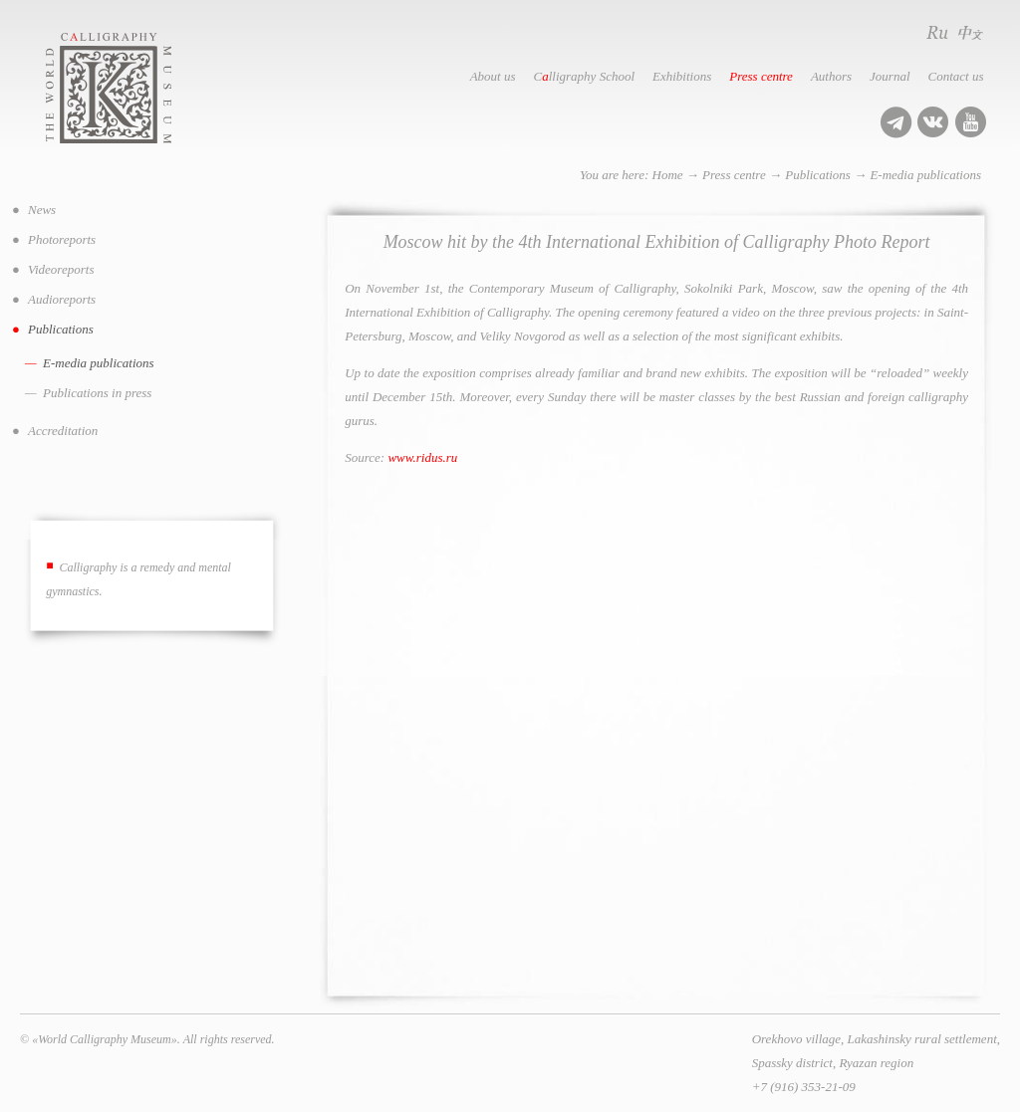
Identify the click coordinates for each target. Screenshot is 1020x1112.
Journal (889, 76)
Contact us (956, 76)
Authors (831, 76)
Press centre (761, 76)
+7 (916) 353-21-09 (804, 1086)
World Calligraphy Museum (130, 88)
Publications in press (97, 392)
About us (493, 76)
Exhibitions (681, 76)
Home (667, 174)
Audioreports (62, 299)
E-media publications (925, 174)
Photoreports (62, 239)
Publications (818, 174)
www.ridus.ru (422, 457)
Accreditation (63, 430)
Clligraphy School (584, 76)
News (42, 209)
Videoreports (61, 269)
